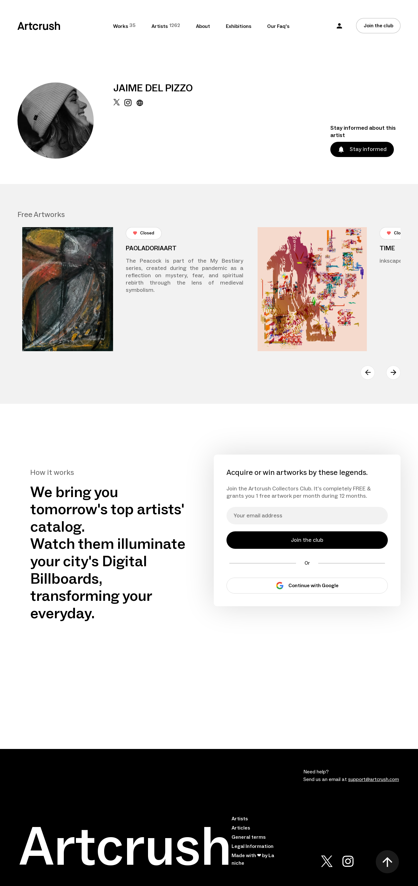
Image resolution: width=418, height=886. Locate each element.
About (203, 26)
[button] (339, 26)
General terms (249, 837)
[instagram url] (127, 129)
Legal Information (252, 846)
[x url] (116, 129)
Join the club (378, 26)
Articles (241, 828)
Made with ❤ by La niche (253, 859)
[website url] (140, 129)
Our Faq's (278, 26)
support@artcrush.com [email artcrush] (373, 779)
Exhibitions (238, 26)
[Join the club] (378, 25)
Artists (240, 819)
